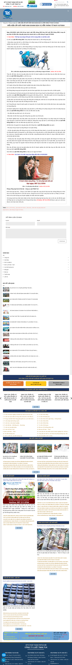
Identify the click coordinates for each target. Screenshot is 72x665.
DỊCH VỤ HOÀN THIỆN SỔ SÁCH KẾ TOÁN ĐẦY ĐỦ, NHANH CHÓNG (16, 514)
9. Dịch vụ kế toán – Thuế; (9, 422)
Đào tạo (54, 10)
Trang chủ (11, 10)
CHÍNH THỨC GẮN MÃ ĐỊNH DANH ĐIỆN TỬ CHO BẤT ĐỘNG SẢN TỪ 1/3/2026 (27, 448)
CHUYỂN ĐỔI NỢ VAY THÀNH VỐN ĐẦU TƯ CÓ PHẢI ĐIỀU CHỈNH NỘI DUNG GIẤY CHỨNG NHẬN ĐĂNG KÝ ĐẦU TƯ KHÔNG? (18, 512)
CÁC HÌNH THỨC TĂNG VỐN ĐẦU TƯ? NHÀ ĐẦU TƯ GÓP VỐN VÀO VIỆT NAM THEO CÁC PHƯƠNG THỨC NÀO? (52, 471)
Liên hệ (64, 10)
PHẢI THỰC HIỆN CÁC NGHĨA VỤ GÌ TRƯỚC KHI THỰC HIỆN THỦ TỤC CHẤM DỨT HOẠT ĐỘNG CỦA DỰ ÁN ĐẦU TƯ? (53, 499)
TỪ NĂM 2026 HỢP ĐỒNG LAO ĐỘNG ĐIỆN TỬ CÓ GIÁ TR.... (24, 296)
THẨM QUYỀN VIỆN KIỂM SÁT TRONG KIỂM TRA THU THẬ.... (24, 330)
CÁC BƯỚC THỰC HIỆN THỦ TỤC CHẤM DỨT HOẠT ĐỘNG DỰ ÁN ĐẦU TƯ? (17, 510)
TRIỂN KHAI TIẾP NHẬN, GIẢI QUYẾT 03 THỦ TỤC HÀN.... (23, 353)
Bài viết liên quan (8, 274)
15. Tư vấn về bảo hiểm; (43, 412)
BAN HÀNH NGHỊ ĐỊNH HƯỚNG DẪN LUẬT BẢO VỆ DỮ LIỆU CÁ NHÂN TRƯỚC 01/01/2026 (18, 456)
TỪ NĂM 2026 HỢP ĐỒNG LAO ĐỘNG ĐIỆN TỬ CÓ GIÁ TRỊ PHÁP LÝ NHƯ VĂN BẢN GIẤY (61, 448)
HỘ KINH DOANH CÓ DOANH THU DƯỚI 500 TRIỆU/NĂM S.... (24, 301)
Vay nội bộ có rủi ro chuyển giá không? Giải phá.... (21, 279)
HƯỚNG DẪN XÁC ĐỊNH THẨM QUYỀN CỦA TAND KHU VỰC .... (25, 347)
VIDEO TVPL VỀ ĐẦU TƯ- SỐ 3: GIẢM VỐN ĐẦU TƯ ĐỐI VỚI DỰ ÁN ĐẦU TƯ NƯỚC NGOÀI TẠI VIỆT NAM (10, 389)
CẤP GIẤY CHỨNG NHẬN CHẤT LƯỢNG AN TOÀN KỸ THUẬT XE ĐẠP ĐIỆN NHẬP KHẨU (18, 506)
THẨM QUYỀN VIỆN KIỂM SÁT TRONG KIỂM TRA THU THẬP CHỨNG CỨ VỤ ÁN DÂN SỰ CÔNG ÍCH (53, 456)
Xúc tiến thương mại (42, 10)
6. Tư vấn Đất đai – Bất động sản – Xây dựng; (14, 416)
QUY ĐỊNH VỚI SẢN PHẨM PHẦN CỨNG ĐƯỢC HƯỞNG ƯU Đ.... (25, 318)
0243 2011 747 (8, 6)
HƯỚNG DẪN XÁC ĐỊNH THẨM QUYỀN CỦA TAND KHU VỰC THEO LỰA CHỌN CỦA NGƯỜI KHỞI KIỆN (19, 460)
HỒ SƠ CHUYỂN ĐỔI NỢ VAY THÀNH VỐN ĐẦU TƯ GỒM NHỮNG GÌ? (50, 506)
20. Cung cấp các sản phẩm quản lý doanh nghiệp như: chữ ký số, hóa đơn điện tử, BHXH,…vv (53, 423)
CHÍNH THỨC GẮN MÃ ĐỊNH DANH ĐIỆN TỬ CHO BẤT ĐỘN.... (24, 284)
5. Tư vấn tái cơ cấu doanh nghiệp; (11, 414)
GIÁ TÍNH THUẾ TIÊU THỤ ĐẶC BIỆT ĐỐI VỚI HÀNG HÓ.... (23, 307)
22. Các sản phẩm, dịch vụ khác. (45, 427)
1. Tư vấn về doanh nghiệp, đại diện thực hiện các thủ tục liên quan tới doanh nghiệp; (17, 406)
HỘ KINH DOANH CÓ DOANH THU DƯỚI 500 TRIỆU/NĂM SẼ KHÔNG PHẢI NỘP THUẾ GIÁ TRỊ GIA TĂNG (18, 452)
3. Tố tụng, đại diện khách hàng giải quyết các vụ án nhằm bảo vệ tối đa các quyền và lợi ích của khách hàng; (18, 410)
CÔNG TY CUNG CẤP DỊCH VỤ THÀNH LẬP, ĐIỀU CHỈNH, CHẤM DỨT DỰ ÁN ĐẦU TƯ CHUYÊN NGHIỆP (53, 497)
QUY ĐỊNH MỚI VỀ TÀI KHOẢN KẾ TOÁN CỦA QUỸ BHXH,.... (24, 341)
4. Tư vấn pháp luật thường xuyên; (11, 412)
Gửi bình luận (62, 232)
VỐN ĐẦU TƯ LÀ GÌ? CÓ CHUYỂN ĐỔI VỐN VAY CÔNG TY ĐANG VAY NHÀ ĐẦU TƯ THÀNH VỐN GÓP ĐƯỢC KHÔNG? (53, 494)
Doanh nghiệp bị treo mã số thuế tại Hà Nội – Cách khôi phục (14, 615)
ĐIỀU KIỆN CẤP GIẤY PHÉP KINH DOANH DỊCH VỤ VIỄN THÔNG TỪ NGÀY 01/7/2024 (36, 16)
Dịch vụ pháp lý (23, 10)
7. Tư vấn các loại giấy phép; (10, 418)
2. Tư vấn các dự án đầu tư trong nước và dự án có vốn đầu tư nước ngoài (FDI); (18, 408)
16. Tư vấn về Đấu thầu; (43, 414)
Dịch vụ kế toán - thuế (32, 10)
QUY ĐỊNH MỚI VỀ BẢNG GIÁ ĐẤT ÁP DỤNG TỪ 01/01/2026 (44, 448)
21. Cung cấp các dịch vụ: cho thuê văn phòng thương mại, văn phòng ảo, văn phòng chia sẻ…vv (52, 425)
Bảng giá (49, 10)
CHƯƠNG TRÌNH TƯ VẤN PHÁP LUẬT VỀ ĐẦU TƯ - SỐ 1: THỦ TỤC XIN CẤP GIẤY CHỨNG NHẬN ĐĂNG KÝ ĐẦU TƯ (44, 389)
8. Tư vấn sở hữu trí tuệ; (9, 420)
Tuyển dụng (59, 10)
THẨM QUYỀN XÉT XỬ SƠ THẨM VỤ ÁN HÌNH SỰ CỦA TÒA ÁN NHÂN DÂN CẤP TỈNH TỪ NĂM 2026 (18, 458)
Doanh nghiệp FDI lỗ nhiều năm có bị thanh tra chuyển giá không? (15, 611)
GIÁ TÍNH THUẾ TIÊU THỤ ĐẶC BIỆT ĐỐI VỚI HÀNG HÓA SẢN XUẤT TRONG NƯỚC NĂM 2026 (53, 452)
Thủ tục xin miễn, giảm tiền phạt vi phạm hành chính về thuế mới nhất (16, 609)
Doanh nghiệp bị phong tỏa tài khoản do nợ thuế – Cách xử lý (17, 572)
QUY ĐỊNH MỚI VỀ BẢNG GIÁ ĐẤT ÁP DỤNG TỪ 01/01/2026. (24, 290)
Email (38, 211)
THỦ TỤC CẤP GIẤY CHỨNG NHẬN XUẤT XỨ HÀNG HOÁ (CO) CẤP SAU (16, 508)
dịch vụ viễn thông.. (10, 198)
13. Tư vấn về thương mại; (43, 407)
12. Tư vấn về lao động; (42, 405)
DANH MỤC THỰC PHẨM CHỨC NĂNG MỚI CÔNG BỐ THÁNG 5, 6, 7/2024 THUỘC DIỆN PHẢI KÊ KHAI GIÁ (18, 471)
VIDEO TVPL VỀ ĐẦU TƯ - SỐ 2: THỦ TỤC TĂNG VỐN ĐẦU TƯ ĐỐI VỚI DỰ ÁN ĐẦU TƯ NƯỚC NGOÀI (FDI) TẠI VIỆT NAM (27, 389)
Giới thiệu (16, 10)
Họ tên (7, 211)
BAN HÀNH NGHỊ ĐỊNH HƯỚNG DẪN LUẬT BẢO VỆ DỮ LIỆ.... (24, 324)
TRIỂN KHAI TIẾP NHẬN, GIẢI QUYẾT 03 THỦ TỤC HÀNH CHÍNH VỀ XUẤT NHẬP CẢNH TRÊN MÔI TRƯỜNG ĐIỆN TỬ (52, 460)
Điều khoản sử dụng (42, 663)
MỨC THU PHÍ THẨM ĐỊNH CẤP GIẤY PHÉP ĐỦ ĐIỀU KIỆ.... (24, 358)
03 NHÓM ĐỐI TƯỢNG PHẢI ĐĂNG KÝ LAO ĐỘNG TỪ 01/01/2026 (15, 454)
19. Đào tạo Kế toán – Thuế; (43, 420)
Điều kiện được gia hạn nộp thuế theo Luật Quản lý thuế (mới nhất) (15, 604)
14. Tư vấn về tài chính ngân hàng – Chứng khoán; (49, 410)
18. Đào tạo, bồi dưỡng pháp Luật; (45, 418)
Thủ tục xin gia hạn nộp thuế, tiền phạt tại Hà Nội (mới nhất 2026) (15, 606)
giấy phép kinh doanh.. (21, 198)
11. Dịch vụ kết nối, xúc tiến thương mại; (12, 427)
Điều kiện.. (29, 198)
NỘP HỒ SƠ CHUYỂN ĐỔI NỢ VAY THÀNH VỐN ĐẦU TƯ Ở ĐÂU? (50, 504)
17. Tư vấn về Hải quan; (43, 416)
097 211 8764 (20, 6)
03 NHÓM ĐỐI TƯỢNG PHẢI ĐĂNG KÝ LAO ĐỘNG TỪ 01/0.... (24, 313)
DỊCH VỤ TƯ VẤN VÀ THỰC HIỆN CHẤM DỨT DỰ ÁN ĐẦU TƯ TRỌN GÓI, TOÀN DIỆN (53, 495)
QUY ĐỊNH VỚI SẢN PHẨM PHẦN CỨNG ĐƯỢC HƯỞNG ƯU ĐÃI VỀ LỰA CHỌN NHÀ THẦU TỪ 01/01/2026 (53, 454)
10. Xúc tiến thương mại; (9, 424)
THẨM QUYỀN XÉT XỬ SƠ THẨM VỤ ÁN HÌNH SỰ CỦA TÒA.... (24, 336)
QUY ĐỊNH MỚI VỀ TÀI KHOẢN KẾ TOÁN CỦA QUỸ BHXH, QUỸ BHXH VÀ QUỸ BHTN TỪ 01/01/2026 (53, 458)
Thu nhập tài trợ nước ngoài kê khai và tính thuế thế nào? (14, 613)
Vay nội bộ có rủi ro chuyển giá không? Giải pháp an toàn (10, 448)
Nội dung (8, 218)
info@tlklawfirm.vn (9, 659)
